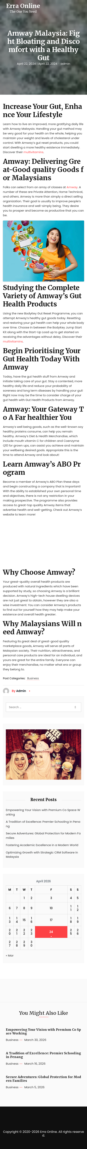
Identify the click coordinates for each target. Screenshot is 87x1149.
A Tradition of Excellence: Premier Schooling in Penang (43, 824)
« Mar (10, 955)
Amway (72, 187)
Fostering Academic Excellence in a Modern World (42, 845)
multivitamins (33, 152)
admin (65, 63)
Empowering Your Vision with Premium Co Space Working (43, 812)
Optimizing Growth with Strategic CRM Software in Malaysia (42, 854)
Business (33, 678)
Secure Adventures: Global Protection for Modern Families (43, 835)
